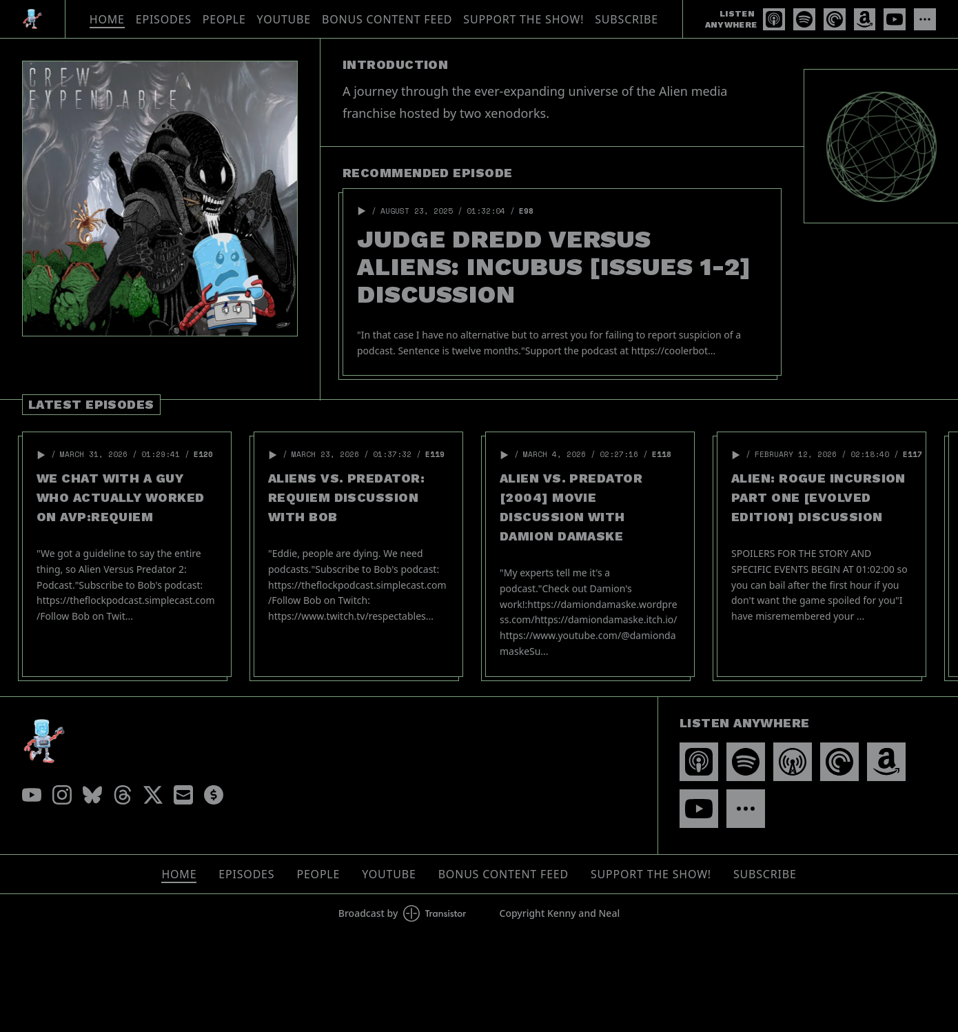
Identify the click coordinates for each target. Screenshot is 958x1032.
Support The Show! (523, 19)
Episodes (164, 19)
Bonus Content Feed (387, 19)
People (224, 19)
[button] (362, 211)
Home (107, 19)
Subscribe (626, 19)
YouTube (284, 19)
